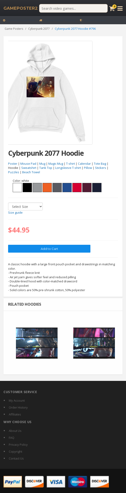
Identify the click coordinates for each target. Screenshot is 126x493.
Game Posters (14, 29)
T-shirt (70, 163)
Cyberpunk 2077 (39, 29)
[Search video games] (73, 8)
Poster (12, 163)
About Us (15, 431)
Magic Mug (55, 163)
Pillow (88, 168)
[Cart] (112, 8)
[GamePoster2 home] (20, 8)
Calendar (84, 163)
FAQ (11, 438)
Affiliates (15, 414)
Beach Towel (31, 172)
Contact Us (16, 458)
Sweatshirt (28, 168)
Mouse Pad (28, 163)
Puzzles (13, 172)
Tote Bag (100, 163)
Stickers (100, 168)
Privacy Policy (18, 444)
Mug (42, 163)
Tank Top (45, 168)
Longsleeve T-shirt (68, 168)
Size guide (15, 213)
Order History (18, 407)
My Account (17, 400)
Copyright (15, 451)
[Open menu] (120, 8)
